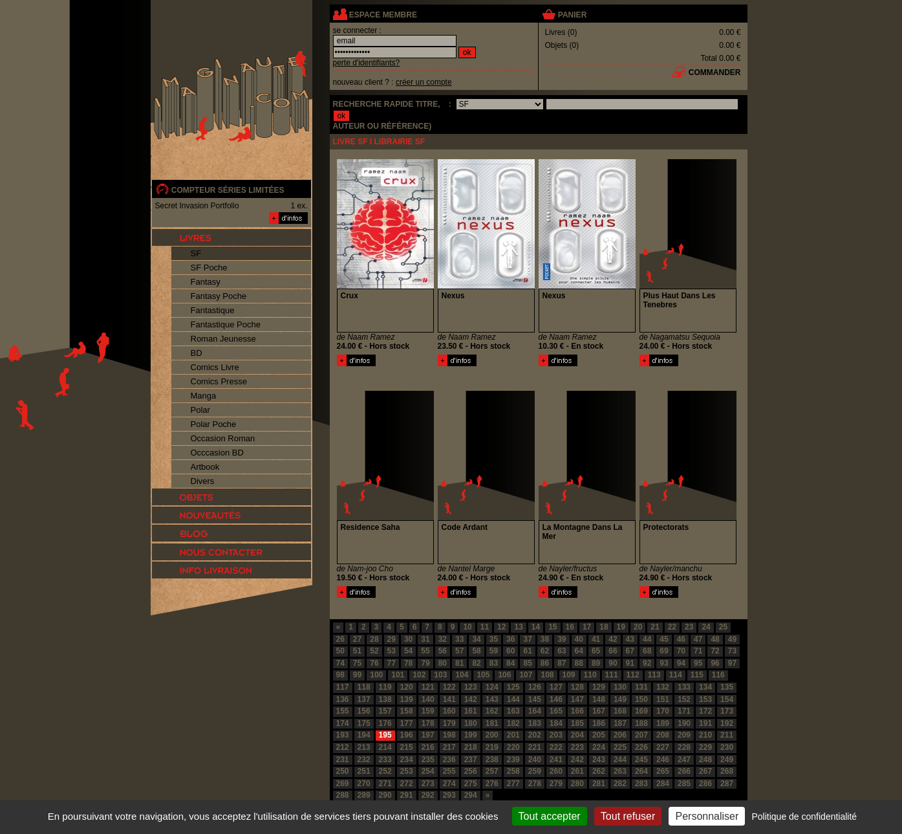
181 (492, 723)
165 (556, 711)
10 (467, 626)
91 (630, 663)
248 (705, 759)
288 (342, 795)
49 (732, 639)
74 (340, 663)
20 (638, 626)
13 (518, 626)
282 (620, 783)
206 (620, 735)
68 (647, 650)
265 (662, 771)
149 (620, 699)
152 (684, 699)
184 (556, 723)
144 (513, 699)
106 (504, 674)
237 (470, 759)
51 (357, 650)
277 (513, 783)
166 (577, 711)
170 (662, 711)
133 (684, 687)
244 (620, 759)
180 (470, 723)
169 (641, 711)
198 (449, 735)
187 (620, 723)
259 (534, 771)
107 (525, 674)
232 (364, 759)
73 (732, 650)
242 (577, 759)
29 (391, 639)
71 (698, 650)
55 (425, 650)
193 (342, 735)
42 (612, 639)
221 (534, 747)
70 (681, 650)
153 (705, 699)
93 (664, 663)
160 (449, 711)
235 (428, 759)
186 (598, 723)
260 (556, 771)
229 (705, 747)
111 (611, 674)
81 (459, 663)
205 (598, 735)
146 (556, 699)
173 (726, 711)
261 (577, 771)
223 (577, 747)
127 (556, 687)
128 (577, 687)
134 (705, 687)
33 (459, 639)
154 (726, 699)
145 (534, 699)
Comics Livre (215, 367)
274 (449, 783)
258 (513, 771)
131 (641, 687)
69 (664, 650)
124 (492, 687)
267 (705, 771)
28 (374, 639)
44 (647, 639)
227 (662, 747)
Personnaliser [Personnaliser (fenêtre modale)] (706, 816)
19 (621, 626)
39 (561, 639)
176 (385, 723)
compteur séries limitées (228, 190)
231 (342, 759)
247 (684, 759)
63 (561, 650)
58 (476, 650)
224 (598, 747)
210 (705, 735)
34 (476, 639)
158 (406, 711)
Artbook (205, 467)
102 (419, 674)
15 (552, 626)
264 (641, 771)
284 (662, 783)
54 (408, 650)
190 (684, 723)
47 (698, 639)
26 (340, 639)
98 (340, 674)
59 (493, 650)
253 (406, 771)
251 (364, 771)
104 (461, 674)
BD (196, 353)
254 (428, 771)
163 (513, 711)
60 (510, 650)
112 (633, 674)
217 (449, 747)
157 (385, 711)
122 (449, 687)
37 (527, 639)
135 (726, 687)
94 (681, 663)
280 (577, 783)
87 (561, 663)
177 (406, 723)
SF (196, 253)
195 (385, 735)
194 (364, 735)
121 (428, 687)
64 (579, 650)
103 (440, 674)
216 (428, 747)
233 (385, 759)
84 (510, 663)
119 (385, 687)
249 (726, 759)
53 (391, 650)
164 (534, 711)
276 (492, 783)
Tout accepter (550, 816)
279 (556, 783)
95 (698, 663)
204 (577, 735)
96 (715, 663)
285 (684, 783)
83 (493, 663)
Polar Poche (214, 424)
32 (442, 639)
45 (664, 639)
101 (397, 674)
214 (385, 747)
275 (470, 783)
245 (641, 759)
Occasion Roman (223, 438)
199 (470, 735)
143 (492, 699)
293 (449, 795)
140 (428, 699)
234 (406, 759)
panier (572, 14)
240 (534, 759)
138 (385, 699)
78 (408, 663)
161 (470, 711)
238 (492, 759)
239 (513, 759)
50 (340, 650)
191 (705, 723)
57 (459, 650)
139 (406, 699)
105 (483, 674)
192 (726, 723)
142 (470, 699)
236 (449, 759)
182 (513, 723)
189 (662, 723)
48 (715, 639)
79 (425, 663)
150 (641, 699)
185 (577, 723)
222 (556, 747)
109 (569, 674)
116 (718, 674)
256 (470, 771)
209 (684, 735)
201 (513, 735)
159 (428, 711)
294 (470, 795)
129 (598, 687)
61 (527, 650)
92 (647, 663)
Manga (204, 396)
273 (428, 783)
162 (492, 711)
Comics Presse (219, 381)
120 (406, 687)
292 (428, 795)
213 (364, 747)
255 (449, 771)
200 (492, 735)
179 (449, 723)
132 (662, 687)
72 (715, 650)
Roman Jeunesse (223, 339)
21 (654, 626)
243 (598, 759)
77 (391, 663)
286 (705, 783)
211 (726, 735)
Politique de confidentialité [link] (804, 816)
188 (641, 723)
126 (534, 687)
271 (385, 783)
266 (684, 771)
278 (534, 783)
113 (654, 674)
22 (672, 626)
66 (612, 650)
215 (406, 747)
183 (534, 723)
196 (406, 735)
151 (662, 699)
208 (662, 735)
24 (706, 626)
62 (545, 650)
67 (630, 650)
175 (364, 723)
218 (470, 747)
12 (501, 626)
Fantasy (205, 282)
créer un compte (424, 82)
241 (556, 759)
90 (612, 663)
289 (364, 795)
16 (570, 626)
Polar (200, 410)
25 (723, 626)
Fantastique (213, 310)
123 (470, 687)
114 (675, 674)
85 (527, 663)
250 (342, 771)
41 (596, 639)
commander (715, 72)
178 (428, 723)
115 (697, 674)
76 (374, 663)
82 (476, 663)
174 (342, 723)
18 (603, 626)
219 (492, 747)
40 (579, 639)
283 (641, 783)
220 (513, 747)
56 (442, 650)
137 (364, 699)
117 (342, 687)
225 (620, 747)
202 (534, 735)
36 (510, 639)
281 (598, 783)
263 (620, 771)
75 (357, 663)
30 (408, 639)
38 (545, 639)
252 (385, 771)
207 (641, 735)
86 (545, 663)
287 (726, 783)
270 (364, 783)
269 (342, 783)
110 (590, 674)
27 (357, 639)
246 (662, 759)
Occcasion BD (217, 452)
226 (641, 747)
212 (342, 747)
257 (492, 771)
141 (449, 699)
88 (579, 663)
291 (406, 795)
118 (364, 687)
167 (598, 711)
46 (681, 639)
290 (385, 795)
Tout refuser (628, 816)
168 (620, 711)
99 (357, 674)
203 (556, 735)
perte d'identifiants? (366, 62)
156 (364, 711)
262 (598, 771)
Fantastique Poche (226, 324)
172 (705, 711)
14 (536, 626)
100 (376, 674)
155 (342, 711)
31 (425, 639)
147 (577, 699)
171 (684, 711)
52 (374, 650)
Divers (203, 481)
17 (587, 626)
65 (596, 650)
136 (342, 699)
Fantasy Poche (219, 296)
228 (684, 747)
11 (484, 626)
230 (726, 747)
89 (596, 663)
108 (547, 674)
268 (726, 771)
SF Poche (209, 267)
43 (630, 639)
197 (428, 735)
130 (620, 687)
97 (732, 663)
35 (493, 639)
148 (598, 699)
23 (689, 626)
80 (442, 663)
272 (406, 783)
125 (513, 687)
